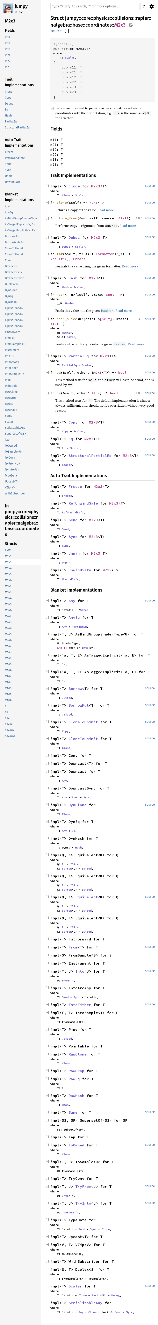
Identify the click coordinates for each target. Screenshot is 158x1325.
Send (73, 520)
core (86, 18)
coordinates (98, 25)
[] (67, 31)
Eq (71, 439)
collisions (122, 18)
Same (73, 1112)
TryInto (83, 1203)
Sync (73, 536)
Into (85, 648)
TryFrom (83, 1186)
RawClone (78, 1054)
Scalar (70, 57)
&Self (123, 218)
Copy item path (131, 24)
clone (62, 202)
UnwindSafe (80, 570)
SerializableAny (85, 1302)
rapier (142, 18)
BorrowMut (79, 705)
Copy (73, 422)
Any (72, 600)
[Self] (106, 319)
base (77, 25)
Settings (151, 6)
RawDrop (76, 1070)
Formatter (105, 254)
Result (56, 259)
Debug (74, 237)
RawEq (74, 1079)
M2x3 (119, 25)
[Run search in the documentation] (95, 6)
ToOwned (76, 1145)
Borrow (75, 688)
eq (59, 372)
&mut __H (114, 294)
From (73, 947)
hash (61, 294)
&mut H (56, 324)
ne (59, 393)
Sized (71, 337)
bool (122, 372)
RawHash (76, 1095)
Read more (106, 210)
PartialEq (79, 356)
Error (78, 259)
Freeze (75, 486)
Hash (73, 278)
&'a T (61, 648)
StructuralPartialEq (90, 455)
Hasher (70, 303)
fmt (60, 254)
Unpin (74, 553)
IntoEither (80, 1004)
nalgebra (60, 25)
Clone (74, 186)
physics (101, 18)
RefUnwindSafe (83, 503)
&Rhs (96, 393)
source (56, 31)
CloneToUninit (83, 722)
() (67, 259)
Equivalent (86, 897)
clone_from (67, 218)
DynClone (78, 805)
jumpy (21, 6)
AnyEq (74, 617)
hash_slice (67, 319)
